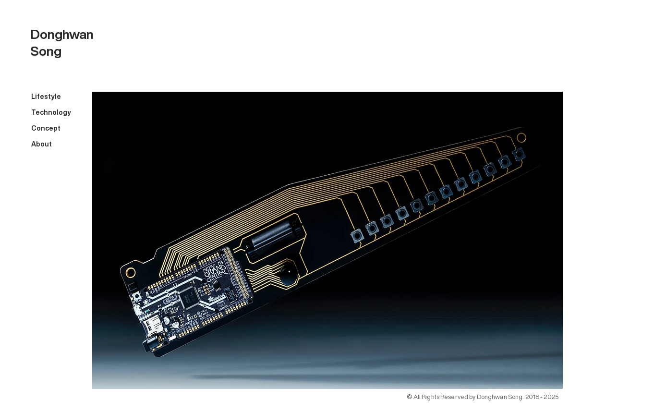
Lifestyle (46, 96)
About (41, 144)
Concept (46, 128)
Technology (51, 112)
